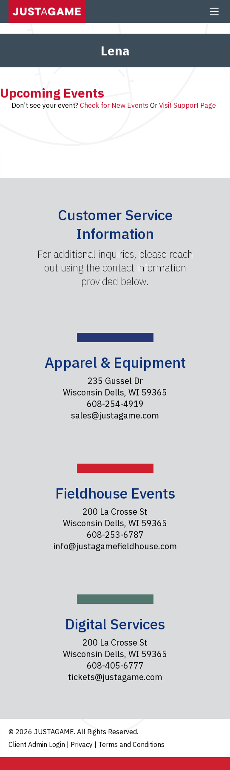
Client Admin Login (38, 744)
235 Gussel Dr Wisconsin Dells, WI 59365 (115, 386)
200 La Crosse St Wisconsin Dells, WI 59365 (115, 517)
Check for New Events (114, 105)
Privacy (82, 744)
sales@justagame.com (115, 415)
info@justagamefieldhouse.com (115, 546)
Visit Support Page (187, 105)
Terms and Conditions (131, 744)
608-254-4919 (115, 404)
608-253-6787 (115, 534)
